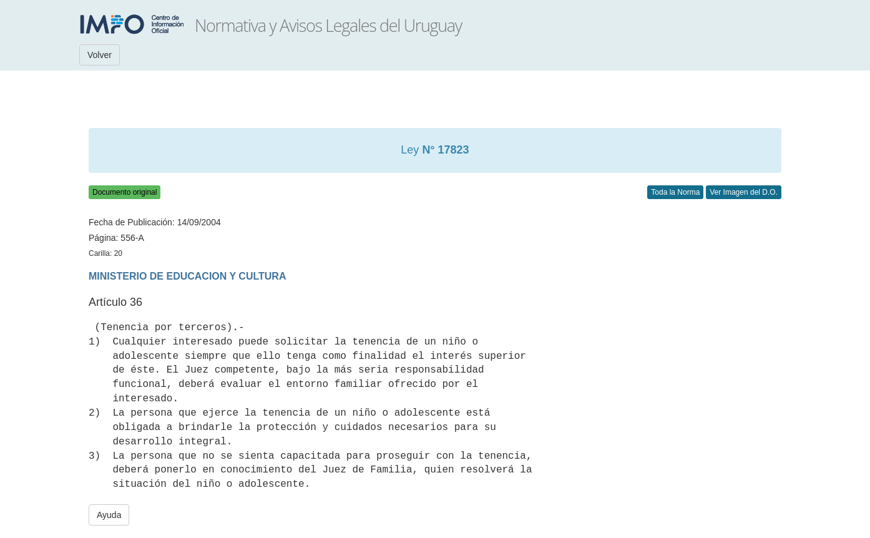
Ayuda (109, 515)
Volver (99, 55)
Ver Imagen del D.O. (744, 192)
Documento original (124, 192)
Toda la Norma (675, 192)
